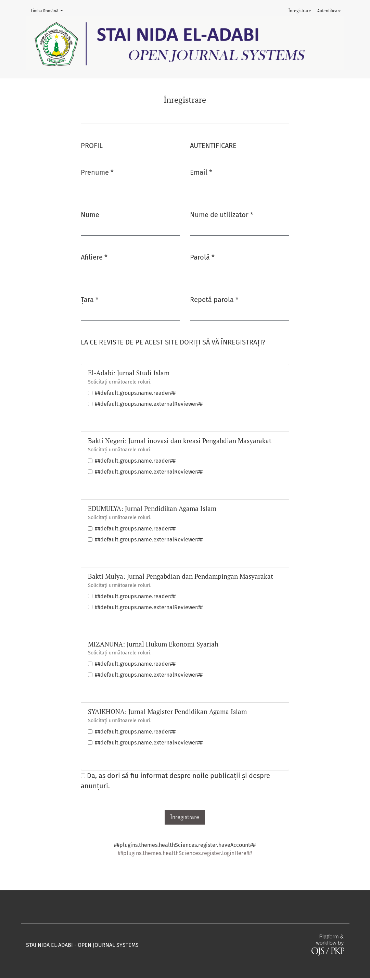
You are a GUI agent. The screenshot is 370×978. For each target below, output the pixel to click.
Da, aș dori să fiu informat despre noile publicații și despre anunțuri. (175, 781)
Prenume (97, 171)
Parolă (202, 256)
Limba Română (48, 10)
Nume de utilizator (221, 214)
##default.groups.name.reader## (135, 393)
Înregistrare (300, 11)
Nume (90, 215)
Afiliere (94, 256)
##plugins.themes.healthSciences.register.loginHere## (185, 853)
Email (201, 171)
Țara (90, 299)
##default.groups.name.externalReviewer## (149, 404)
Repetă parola (214, 299)
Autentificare (329, 11)
